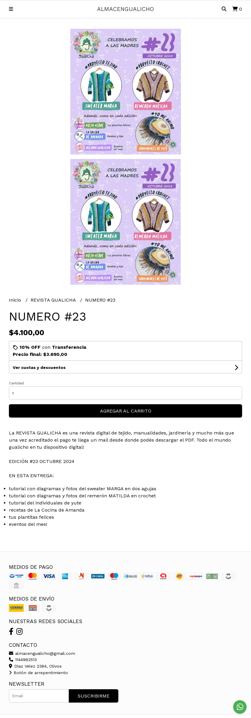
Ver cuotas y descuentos (39, 367)
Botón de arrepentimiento (38, 672)
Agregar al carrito (125, 411)
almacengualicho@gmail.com (42, 653)
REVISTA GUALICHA (54, 300)
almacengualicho (125, 9)
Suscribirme (93, 696)
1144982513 (23, 659)
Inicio (16, 300)
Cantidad (16, 383)
